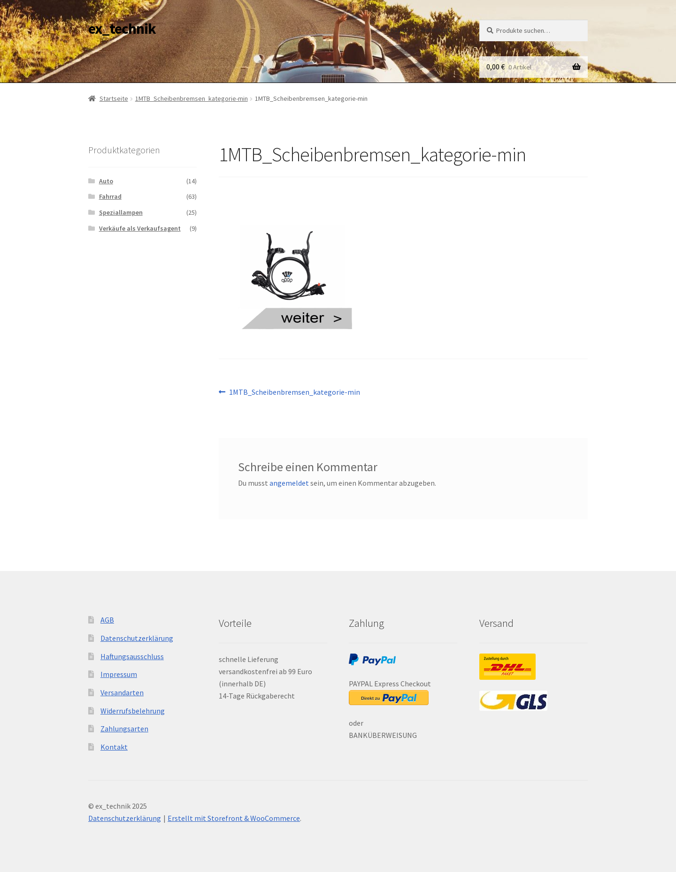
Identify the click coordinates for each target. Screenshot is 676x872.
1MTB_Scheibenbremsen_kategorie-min (191, 98)
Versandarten (122, 692)
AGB (107, 619)
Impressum (118, 674)
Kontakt (114, 747)
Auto (106, 181)
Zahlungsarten (124, 728)
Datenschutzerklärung (136, 638)
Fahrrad (110, 196)
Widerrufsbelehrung (132, 710)
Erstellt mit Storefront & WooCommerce (234, 818)
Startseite (114, 98)
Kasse (399, 29)
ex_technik (122, 28)
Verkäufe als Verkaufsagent (140, 228)
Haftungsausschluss (132, 656)
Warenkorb (436, 29)
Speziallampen (121, 212)
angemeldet (289, 483)
